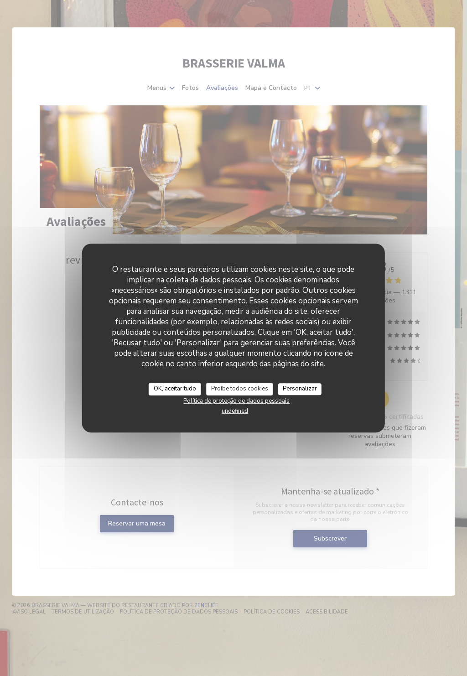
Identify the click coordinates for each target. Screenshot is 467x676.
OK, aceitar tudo (175, 389)
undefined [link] (235, 411)
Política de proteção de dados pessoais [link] (236, 401)
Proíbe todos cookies (239, 389)
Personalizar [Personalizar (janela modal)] (300, 389)
